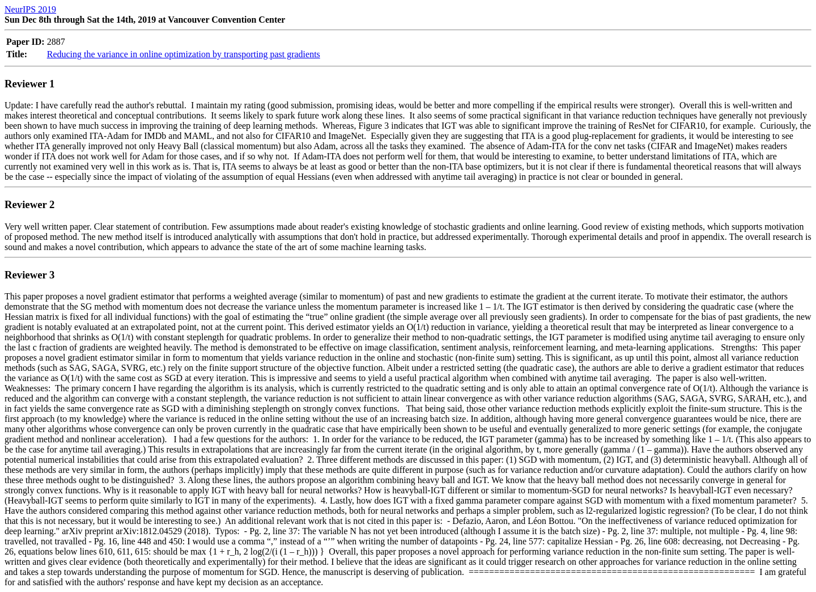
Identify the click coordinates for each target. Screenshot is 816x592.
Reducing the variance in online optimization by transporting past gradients (183, 54)
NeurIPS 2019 (30, 9)
